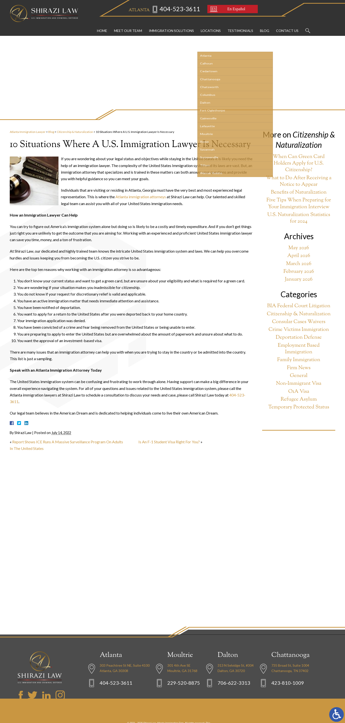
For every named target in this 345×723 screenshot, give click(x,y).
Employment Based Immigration (299, 349)
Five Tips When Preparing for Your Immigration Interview (299, 203)
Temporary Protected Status (298, 407)
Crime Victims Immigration (298, 330)
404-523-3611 (174, 9)
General (298, 376)
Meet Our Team (128, 26)
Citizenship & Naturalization (75, 132)
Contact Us (287, 26)
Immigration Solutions (171, 26)
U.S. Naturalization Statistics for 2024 (298, 218)
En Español (231, 10)
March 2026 (298, 264)
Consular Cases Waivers (298, 322)
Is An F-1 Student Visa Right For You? (169, 441)
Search (308, 26)
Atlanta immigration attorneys (140, 196)
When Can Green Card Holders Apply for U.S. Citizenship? (299, 164)
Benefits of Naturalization (299, 192)
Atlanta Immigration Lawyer (28, 132)
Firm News (299, 368)
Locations (211, 26)
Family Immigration (298, 360)
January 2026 (298, 279)
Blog (264, 26)
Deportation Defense (299, 337)
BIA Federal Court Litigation (298, 306)
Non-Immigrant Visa (298, 383)
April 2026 (298, 256)
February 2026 (298, 271)
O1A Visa (298, 391)
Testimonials (240, 26)
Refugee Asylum (299, 399)
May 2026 (298, 248)
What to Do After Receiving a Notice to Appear (298, 181)
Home (102, 26)
